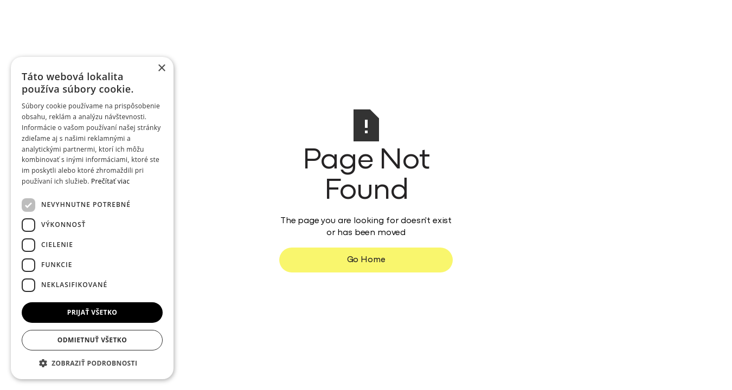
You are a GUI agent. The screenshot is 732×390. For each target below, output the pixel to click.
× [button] (161, 68)
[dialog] (92, 218)
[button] (92, 363)
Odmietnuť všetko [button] (92, 339)
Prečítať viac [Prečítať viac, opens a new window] (110, 181)
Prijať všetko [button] (92, 312)
